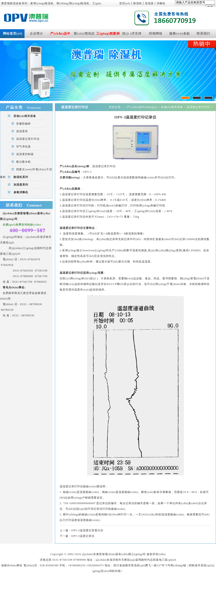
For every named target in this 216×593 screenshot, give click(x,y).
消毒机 (161, 3)
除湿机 (137, 3)
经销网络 (155, 33)
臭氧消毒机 (21, 192)
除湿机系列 (21, 177)
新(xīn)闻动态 (84, 33)
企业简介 (36, 33)
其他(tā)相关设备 (25, 116)
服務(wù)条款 (179, 33)
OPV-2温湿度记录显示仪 (87, 530)
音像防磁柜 (23, 123)
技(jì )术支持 (132, 33)
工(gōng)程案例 (108, 33)
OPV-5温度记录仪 (82, 536)
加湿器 (149, 3)
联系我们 (203, 33)
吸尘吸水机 (23, 161)
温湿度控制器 (25, 154)
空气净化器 (23, 146)
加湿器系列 (21, 184)
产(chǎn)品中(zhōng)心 (60, 35)
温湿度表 (22, 131)
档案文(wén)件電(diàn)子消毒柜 (26, 170)
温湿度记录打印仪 (28, 138)
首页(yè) (124, 3)
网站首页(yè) (12, 33)
